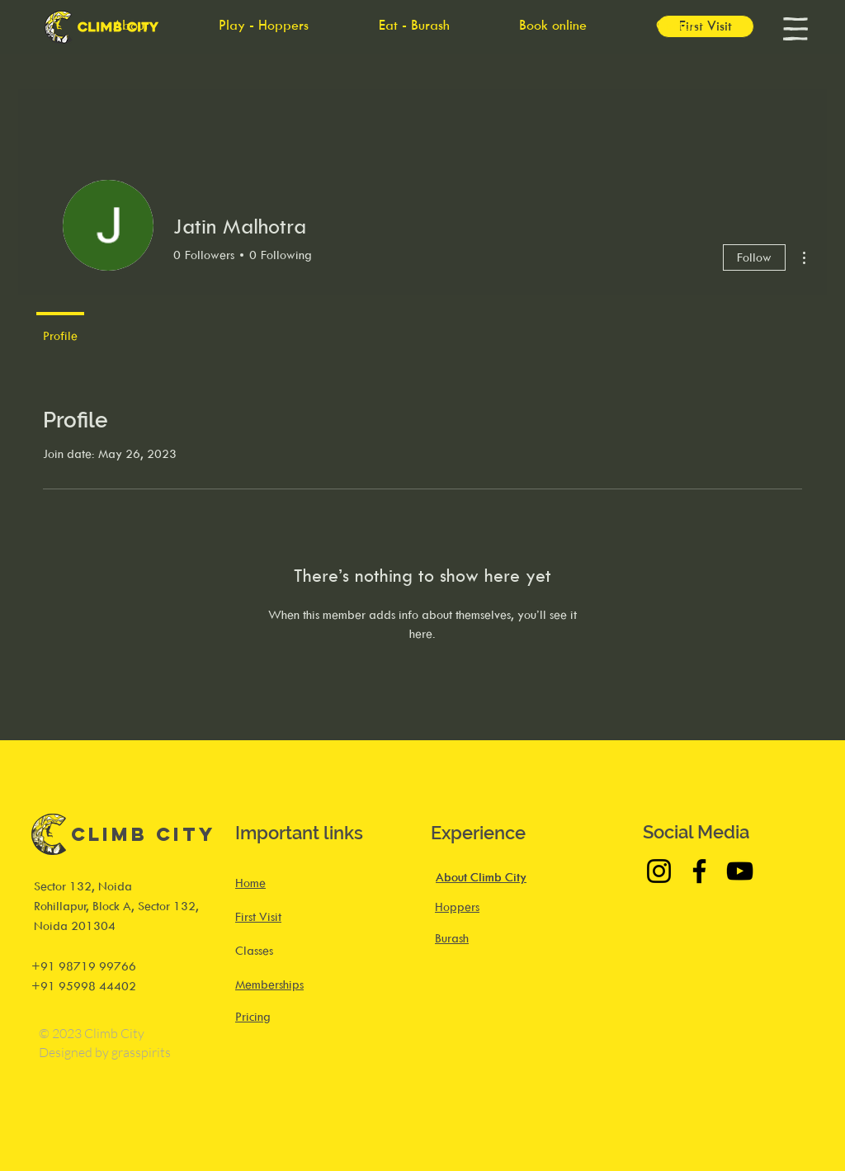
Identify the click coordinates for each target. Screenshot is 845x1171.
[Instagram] (659, 871)
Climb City (143, 834)
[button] (795, 28)
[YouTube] (740, 871)
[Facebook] (699, 871)
